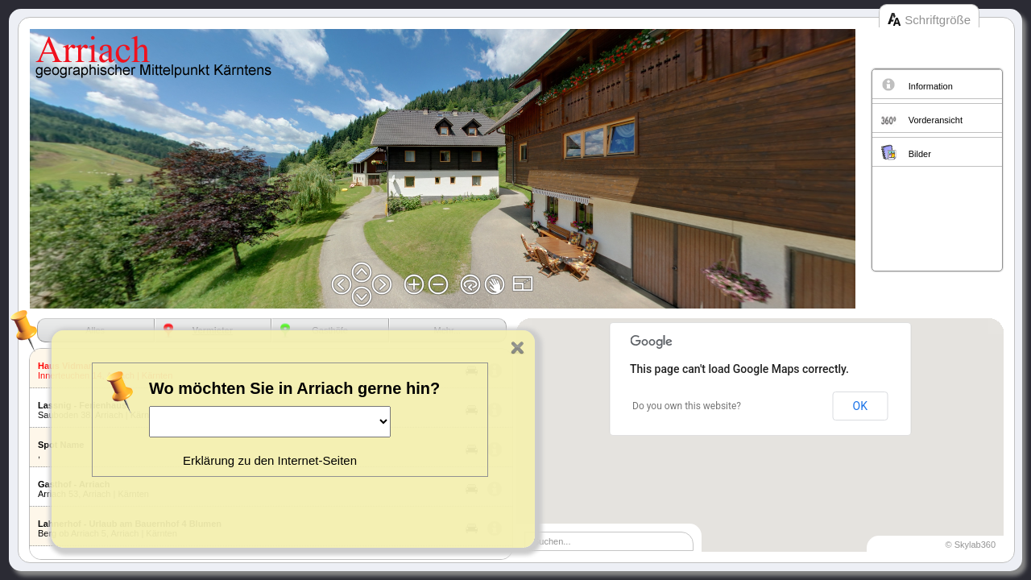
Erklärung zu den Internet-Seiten (270, 460)
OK (860, 406)
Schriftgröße (938, 20)
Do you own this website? (686, 406)
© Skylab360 (970, 544)
